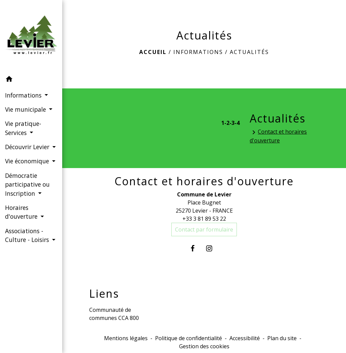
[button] (31, 80)
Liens (104, 293)
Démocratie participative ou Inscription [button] (27, 184)
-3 (231, 123)
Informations (198, 52)
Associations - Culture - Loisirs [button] (28, 235)
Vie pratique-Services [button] (23, 127)
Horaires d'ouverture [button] (22, 211)
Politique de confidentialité (188, 338)
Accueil (153, 52)
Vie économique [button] (28, 161)
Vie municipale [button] (26, 109)
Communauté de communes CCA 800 (114, 314)
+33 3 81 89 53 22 (204, 218)
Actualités (249, 52)
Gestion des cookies (204, 346)
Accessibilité (244, 338)
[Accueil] (31, 36)
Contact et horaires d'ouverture (278, 136)
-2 (226, 123)
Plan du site (282, 338)
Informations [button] (24, 95)
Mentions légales (126, 338)
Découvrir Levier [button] (28, 147)
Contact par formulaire (204, 229)
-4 (237, 123)
